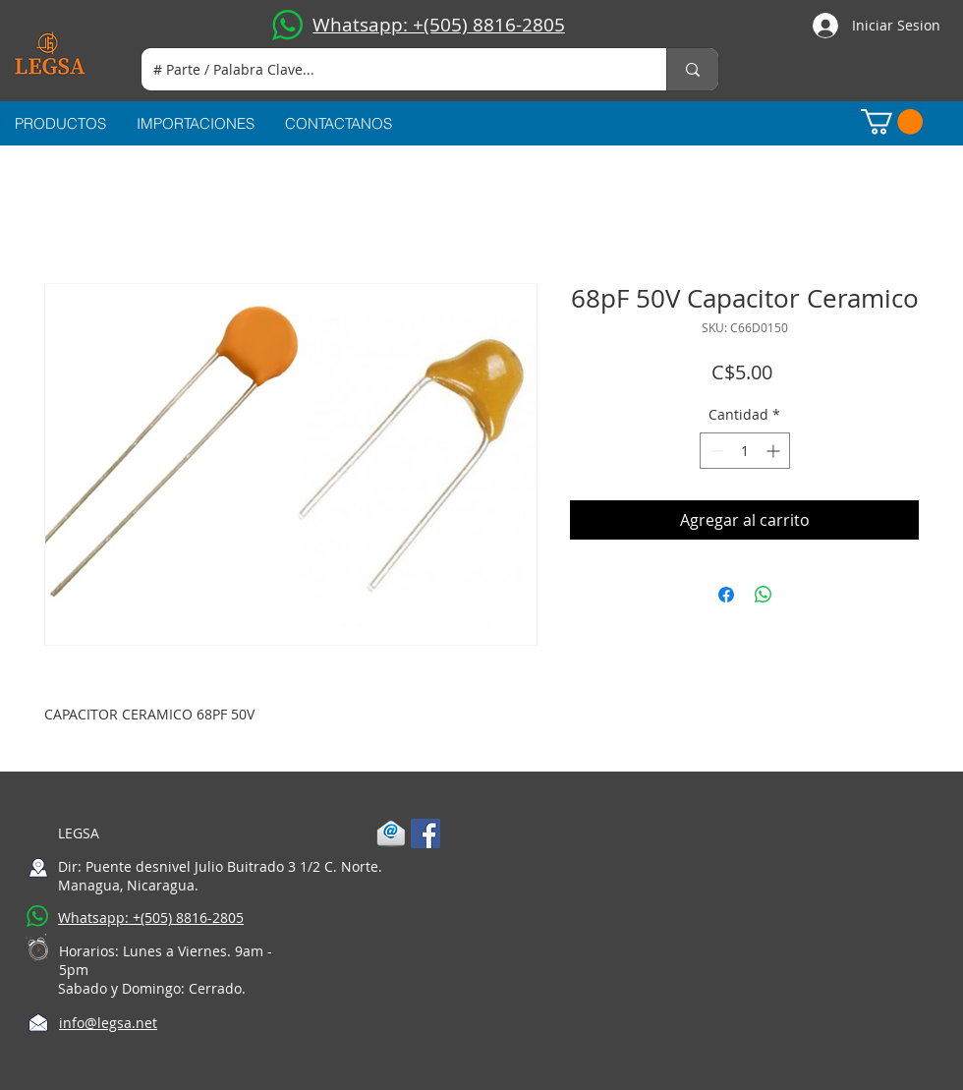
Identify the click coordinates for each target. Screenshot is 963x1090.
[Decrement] (715, 450)
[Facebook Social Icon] (425, 833)
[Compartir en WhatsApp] (763, 594)
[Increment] (775, 450)
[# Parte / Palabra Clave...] (389, 69)
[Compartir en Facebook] (726, 594)
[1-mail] (391, 833)
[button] (892, 122)
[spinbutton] (745, 450)
